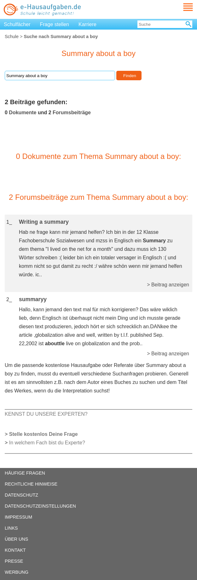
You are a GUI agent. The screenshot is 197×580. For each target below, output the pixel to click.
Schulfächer (17, 24)
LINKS (11, 528)
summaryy (33, 299)
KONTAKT (15, 550)
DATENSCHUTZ (21, 495)
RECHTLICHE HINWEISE (31, 484)
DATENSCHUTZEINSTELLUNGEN (40, 506)
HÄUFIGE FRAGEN (25, 473)
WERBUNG (16, 572)
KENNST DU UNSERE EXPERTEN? (46, 414)
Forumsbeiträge (72, 112)
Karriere (87, 24)
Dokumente (22, 112)
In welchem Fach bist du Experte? (47, 442)
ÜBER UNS (16, 539)
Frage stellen (54, 24)
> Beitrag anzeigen (168, 284)
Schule (12, 36)
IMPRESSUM (18, 517)
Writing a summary (44, 222)
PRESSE (14, 561)
